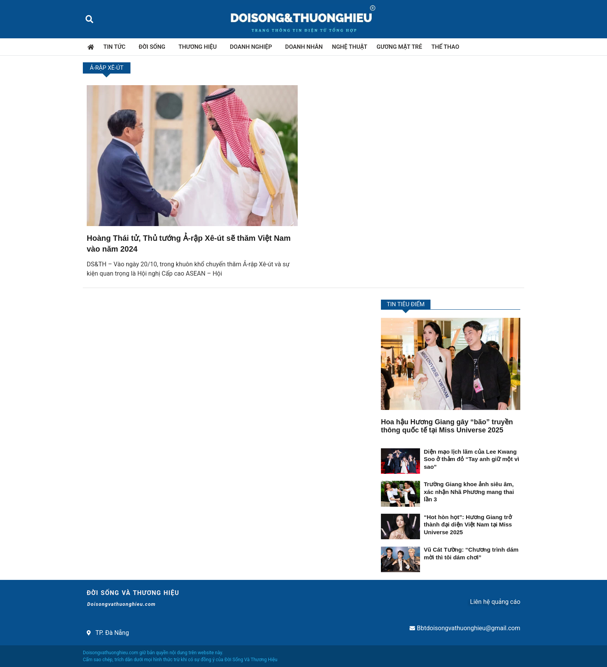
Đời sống (154, 47)
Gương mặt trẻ (399, 46)
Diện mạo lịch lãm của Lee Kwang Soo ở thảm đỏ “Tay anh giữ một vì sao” (471, 459)
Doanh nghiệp (253, 47)
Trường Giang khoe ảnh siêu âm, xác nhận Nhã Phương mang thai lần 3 (469, 491)
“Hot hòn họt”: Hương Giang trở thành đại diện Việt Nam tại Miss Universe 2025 (468, 524)
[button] (89, 19)
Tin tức (116, 47)
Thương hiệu (199, 47)
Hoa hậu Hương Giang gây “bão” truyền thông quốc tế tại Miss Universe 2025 (447, 426)
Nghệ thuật (349, 46)
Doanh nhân (304, 46)
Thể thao (445, 46)
